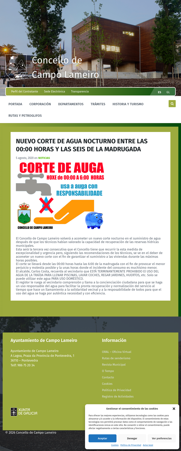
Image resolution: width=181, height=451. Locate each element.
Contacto (108, 377)
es (159, 92)
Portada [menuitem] (15, 104)
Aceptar (102, 438)
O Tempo (108, 371)
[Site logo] (16, 79)
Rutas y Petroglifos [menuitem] (25, 116)
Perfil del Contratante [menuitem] (24, 91)
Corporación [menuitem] (40, 104)
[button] (174, 408)
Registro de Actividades (118, 396)
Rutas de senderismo (116, 358)
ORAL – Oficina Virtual (116, 352)
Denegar (132, 438)
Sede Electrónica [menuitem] (54, 91)
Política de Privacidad (130, 445)
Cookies (115, 445)
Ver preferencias (162, 438)
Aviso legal (148, 445)
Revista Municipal (114, 364)
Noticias (44, 158)
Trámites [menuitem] (98, 104)
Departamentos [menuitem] (70, 104)
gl (168, 92)
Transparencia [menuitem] (80, 91)
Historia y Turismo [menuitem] (128, 104)
